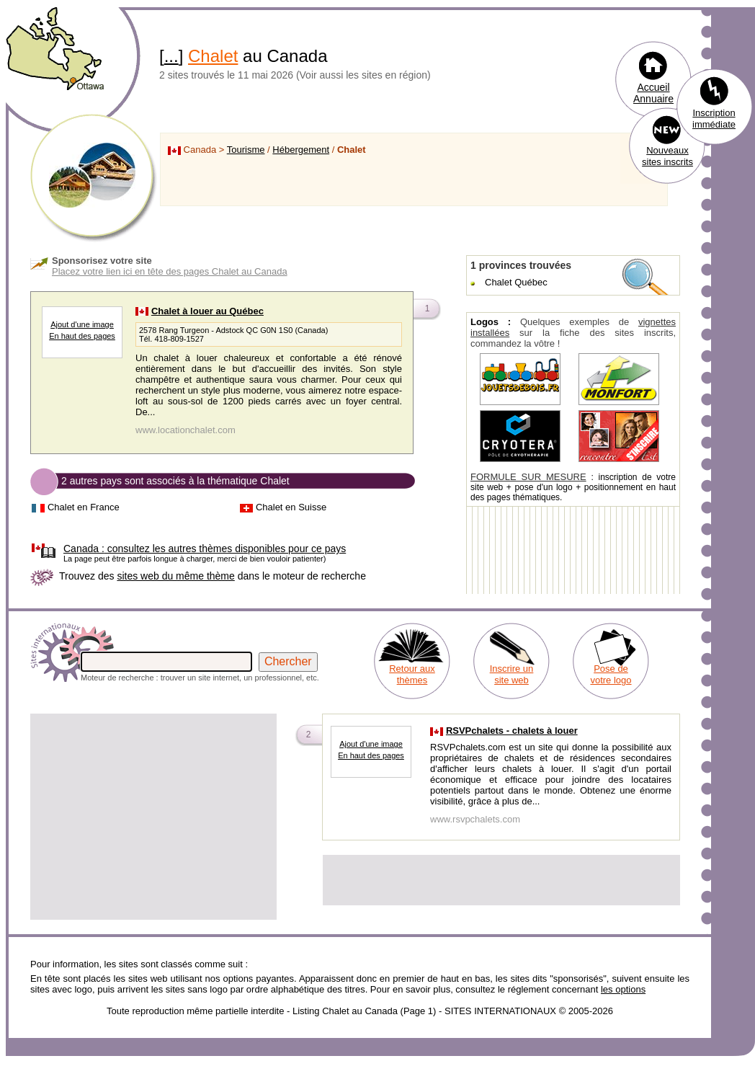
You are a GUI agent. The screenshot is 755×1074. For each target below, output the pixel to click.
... (171, 56)
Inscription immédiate (714, 118)
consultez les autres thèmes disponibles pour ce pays (204, 548)
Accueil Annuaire (653, 93)
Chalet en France (84, 507)
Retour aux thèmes (412, 674)
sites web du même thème (175, 576)
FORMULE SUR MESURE (528, 476)
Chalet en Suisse (291, 507)
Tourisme (246, 149)
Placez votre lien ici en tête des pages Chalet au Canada (169, 271)
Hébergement (300, 149)
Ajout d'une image (82, 324)
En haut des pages (82, 336)
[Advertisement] (153, 817)
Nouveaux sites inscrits (667, 156)
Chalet (213, 56)
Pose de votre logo (610, 674)
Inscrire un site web (512, 674)
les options (623, 989)
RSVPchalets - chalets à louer (512, 730)
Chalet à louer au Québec (207, 311)
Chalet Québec (516, 282)
